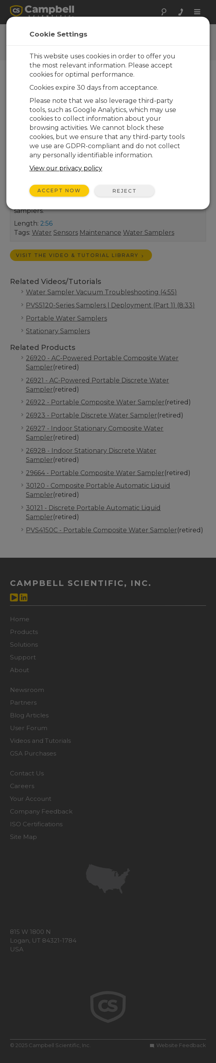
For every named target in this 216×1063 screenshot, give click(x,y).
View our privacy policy (65, 168)
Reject (125, 191)
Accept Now (59, 190)
